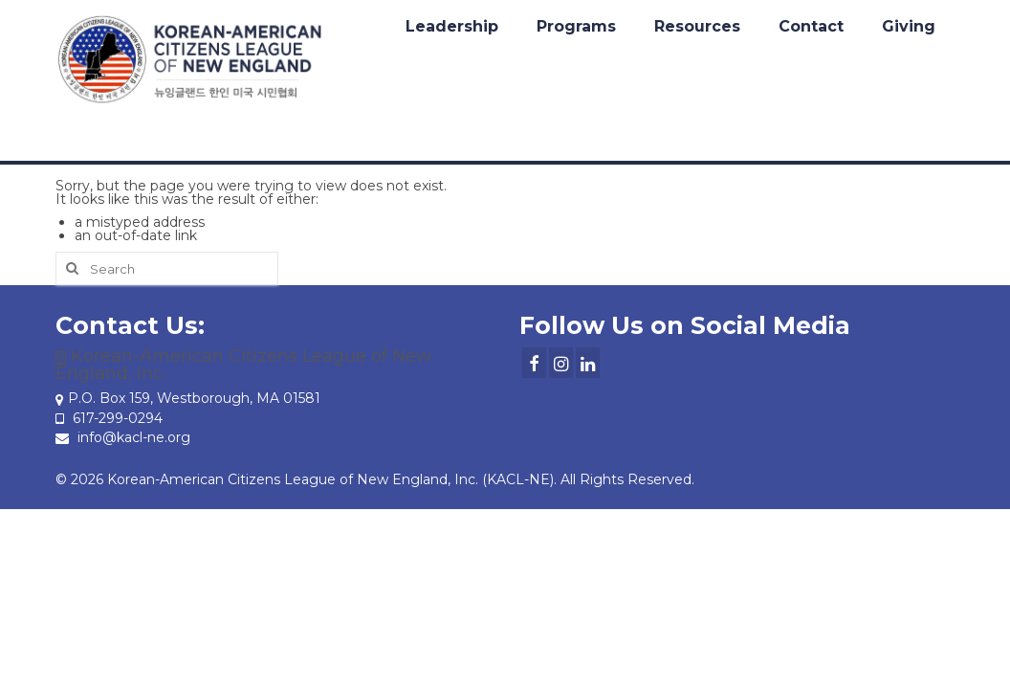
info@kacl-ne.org (122, 437)
